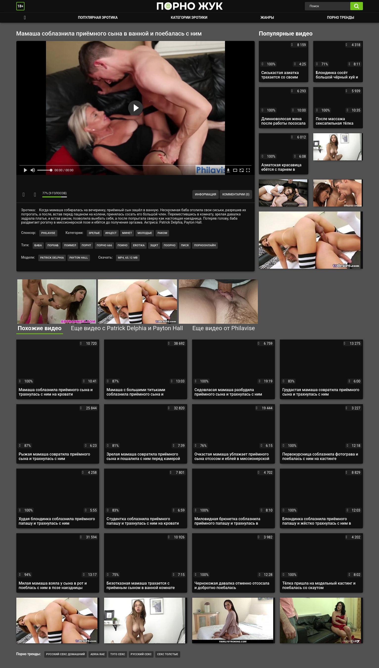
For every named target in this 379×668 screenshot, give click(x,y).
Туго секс (117, 654)
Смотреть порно (25, 18)
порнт (86, 245)
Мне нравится (24, 194)
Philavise (48, 233)
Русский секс (141, 654)
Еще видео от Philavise (223, 328)
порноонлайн (205, 245)
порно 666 (104, 245)
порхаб (53, 245)
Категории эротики (189, 17)
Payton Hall (78, 257)
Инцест (111, 233)
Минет (127, 233)
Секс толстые (167, 654)
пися (185, 245)
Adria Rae (97, 654)
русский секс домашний (65, 654)
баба (38, 245)
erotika (139, 245)
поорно (170, 245)
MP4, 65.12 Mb (127, 257)
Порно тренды (340, 17)
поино (123, 245)
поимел (70, 245)
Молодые (144, 233)
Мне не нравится (35, 194)
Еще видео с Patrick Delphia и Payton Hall (127, 328)
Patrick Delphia (52, 257)
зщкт (154, 245)
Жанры (267, 17)
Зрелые (94, 233)
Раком (162, 233)
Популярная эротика (98, 17)
